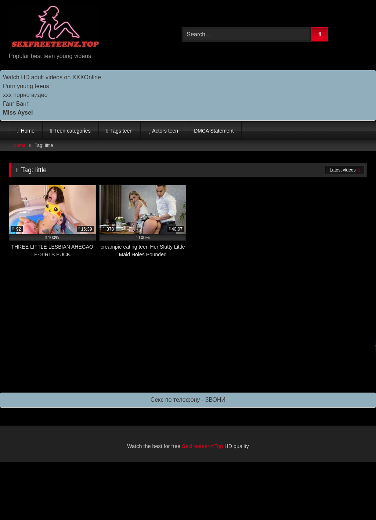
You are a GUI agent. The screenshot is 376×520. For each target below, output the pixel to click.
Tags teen (121, 131)
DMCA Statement (214, 131)
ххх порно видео (25, 95)
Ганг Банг (16, 104)
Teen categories (72, 131)
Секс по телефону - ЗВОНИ (188, 400)
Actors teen (165, 131)
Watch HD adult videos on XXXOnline (52, 77)
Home (28, 131)
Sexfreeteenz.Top (202, 446)
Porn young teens (26, 86)
